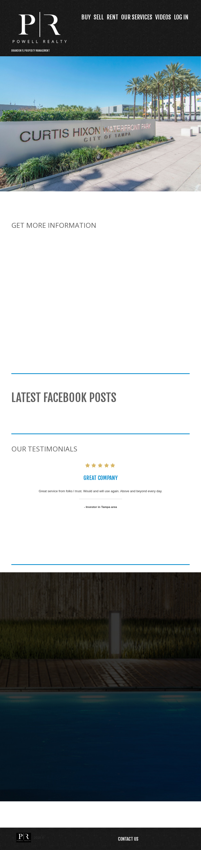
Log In (181, 17)
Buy (86, 17)
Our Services (136, 17)
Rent (112, 17)
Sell (99, 17)
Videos (163, 17)
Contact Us (128, 839)
